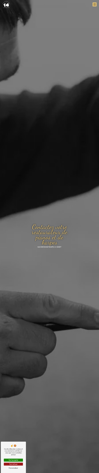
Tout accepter (13, 460)
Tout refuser (13, 464)
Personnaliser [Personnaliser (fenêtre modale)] (13, 468)
